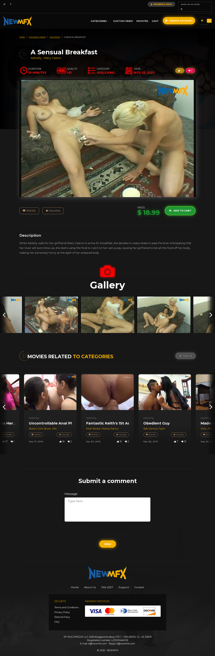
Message (71, 489)
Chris (204, 424)
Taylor (162, 424)
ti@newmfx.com (97, 639)
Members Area (152, 4)
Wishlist (29, 206)
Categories (100, 16)
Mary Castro (52, 53)
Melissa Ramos (110, 424)
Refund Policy (62, 612)
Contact (143, 582)
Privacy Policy (62, 608)
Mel (54, 424)
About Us (87, 582)
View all (185, 351)
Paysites (142, 16)
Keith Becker (93, 424)
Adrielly (36, 53)
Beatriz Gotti (36, 424)
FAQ (56, 617)
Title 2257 (107, 582)
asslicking (55, 33)
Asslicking (34, 413)
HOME (22, 33)
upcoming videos (37, 33)
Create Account (179, 16)
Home (70, 582)
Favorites (53, 206)
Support (126, 582)
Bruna (47, 424)
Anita (210, 424)
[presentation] (4, 310)
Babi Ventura (150, 424)
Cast (155, 16)
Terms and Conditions (66, 603)
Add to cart (180, 206)
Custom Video (123, 16)
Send (107, 539)
